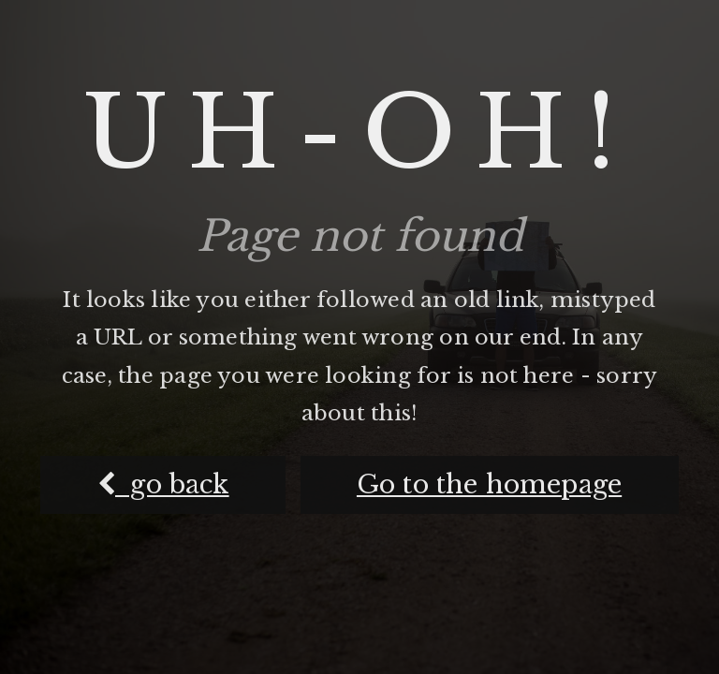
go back (163, 484)
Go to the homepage (489, 484)
